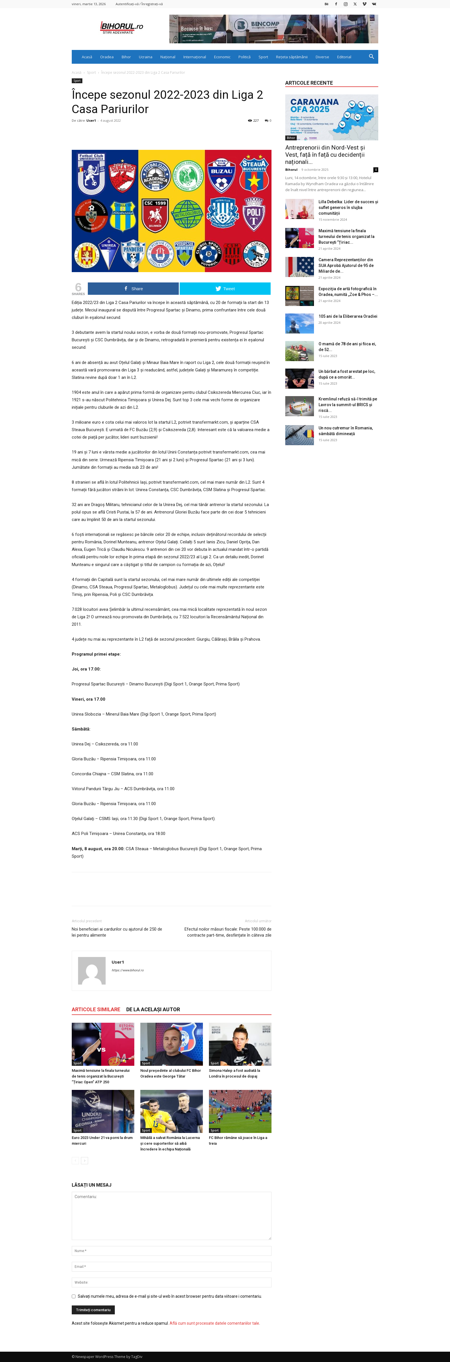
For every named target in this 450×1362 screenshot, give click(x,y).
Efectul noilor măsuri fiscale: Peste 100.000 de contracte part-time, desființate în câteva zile (228, 932)
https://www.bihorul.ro (127, 970)
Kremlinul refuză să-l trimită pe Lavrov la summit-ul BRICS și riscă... (348, 405)
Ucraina (145, 56)
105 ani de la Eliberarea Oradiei (348, 316)
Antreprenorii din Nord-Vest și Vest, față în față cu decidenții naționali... (325, 154)
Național (167, 56)
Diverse (322, 56)
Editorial (344, 56)
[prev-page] (75, 1160)
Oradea (107, 56)
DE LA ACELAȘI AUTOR (153, 1009)
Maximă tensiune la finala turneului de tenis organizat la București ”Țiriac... (347, 236)
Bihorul (291, 169)
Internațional (194, 56)
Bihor (126, 56)
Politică (244, 56)
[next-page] (84, 1160)
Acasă (87, 56)
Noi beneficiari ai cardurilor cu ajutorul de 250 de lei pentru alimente (117, 932)
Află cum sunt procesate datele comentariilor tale (214, 1323)
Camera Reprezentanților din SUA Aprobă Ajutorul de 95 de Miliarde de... (346, 265)
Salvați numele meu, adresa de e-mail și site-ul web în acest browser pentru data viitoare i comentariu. (170, 1296)
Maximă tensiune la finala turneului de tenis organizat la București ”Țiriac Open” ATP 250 (100, 1076)
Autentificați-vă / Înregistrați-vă (139, 4)
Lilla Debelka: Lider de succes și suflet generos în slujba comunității (348, 207)
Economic (222, 56)
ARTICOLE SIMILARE (96, 1009)
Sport (263, 56)
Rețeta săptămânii (292, 56)
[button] (371, 57)
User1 (91, 120)
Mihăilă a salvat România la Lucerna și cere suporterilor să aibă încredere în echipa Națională (170, 1143)
